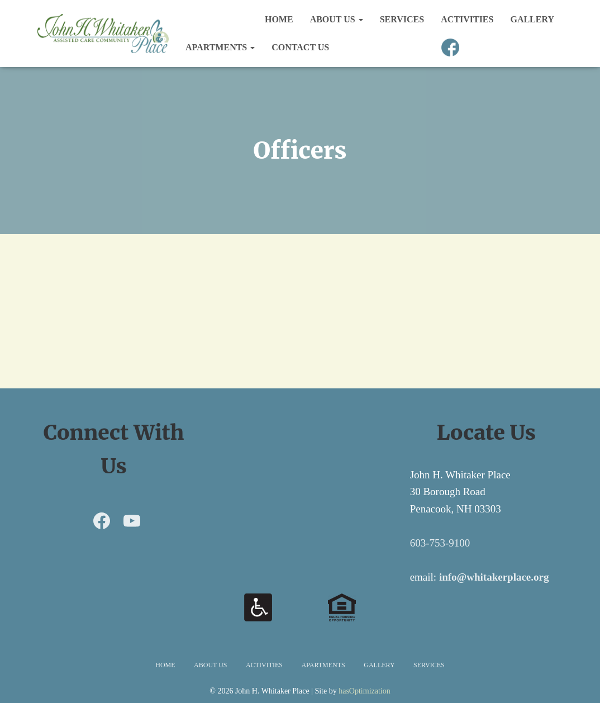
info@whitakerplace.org (494, 577)
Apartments (220, 47)
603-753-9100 (440, 543)
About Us (336, 19)
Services (402, 19)
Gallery (532, 19)
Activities (467, 19)
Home (279, 19)
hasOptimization (365, 691)
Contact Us (300, 47)
